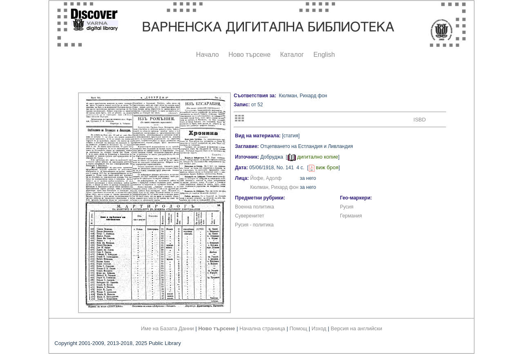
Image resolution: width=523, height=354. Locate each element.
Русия (346, 207)
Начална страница (262, 328)
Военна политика (254, 207)
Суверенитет (249, 216)
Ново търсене (249, 54)
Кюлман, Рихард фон (274, 187)
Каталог (292, 54)
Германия (351, 216)
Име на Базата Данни (167, 328)
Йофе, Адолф (266, 178)
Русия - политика (254, 225)
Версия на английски (356, 328)
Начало (207, 54)
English (324, 54)
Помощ (298, 328)
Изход (319, 328)
